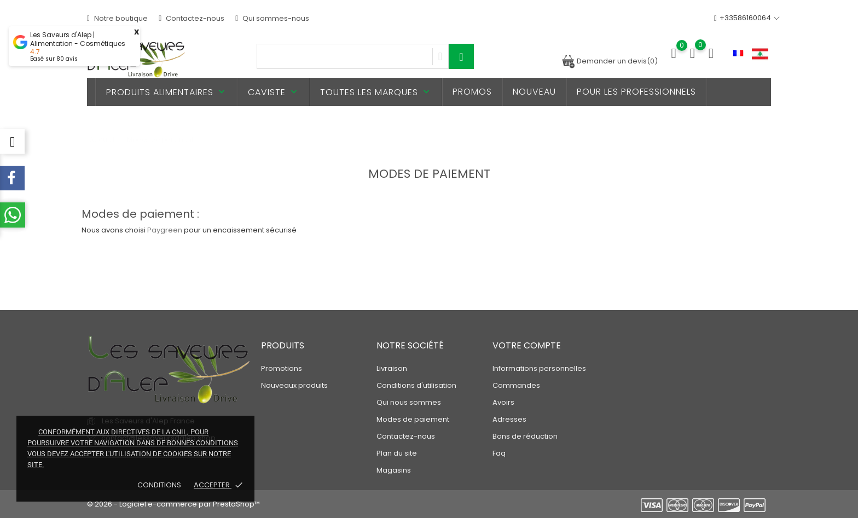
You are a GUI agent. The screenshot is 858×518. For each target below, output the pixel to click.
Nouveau (534, 91)
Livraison (391, 368)
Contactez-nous (191, 18)
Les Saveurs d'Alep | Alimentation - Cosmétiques (77, 39)
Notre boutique (117, 18)
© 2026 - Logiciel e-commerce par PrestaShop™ (173, 504)
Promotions (281, 368)
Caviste (273, 92)
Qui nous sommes (408, 402)
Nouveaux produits (294, 385)
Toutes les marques (376, 92)
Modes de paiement (412, 419)
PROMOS (472, 91)
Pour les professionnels (636, 91)
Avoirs (503, 402)
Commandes (516, 385)
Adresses (509, 419)
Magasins (393, 470)
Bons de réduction (525, 436)
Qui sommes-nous (272, 18)
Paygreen (164, 230)
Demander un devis (609, 61)
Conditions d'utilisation (416, 385)
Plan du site (396, 453)
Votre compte (526, 345)
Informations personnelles (539, 368)
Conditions (160, 485)
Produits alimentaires (166, 92)
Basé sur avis (54, 59)
